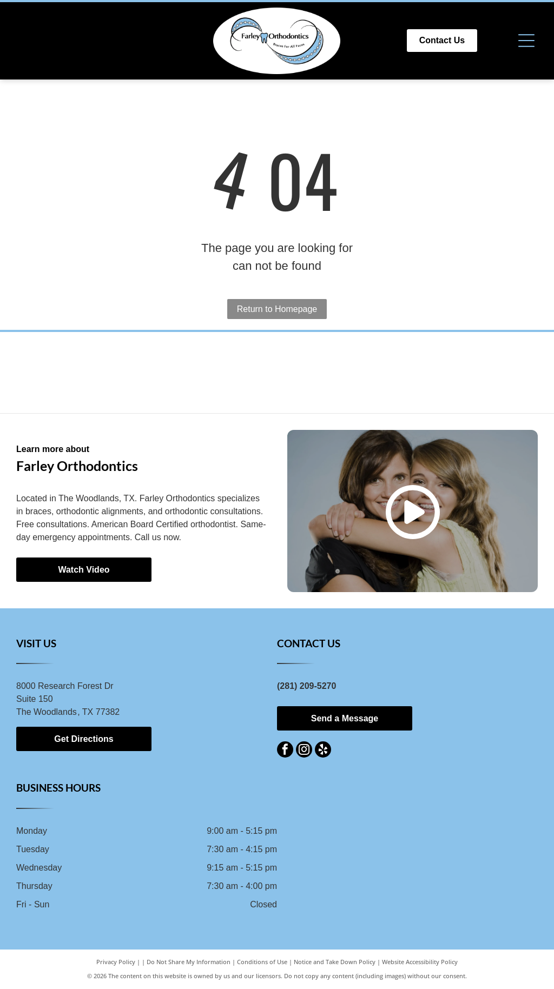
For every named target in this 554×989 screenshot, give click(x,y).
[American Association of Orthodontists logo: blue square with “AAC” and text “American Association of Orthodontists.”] (277, 373)
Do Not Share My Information (188, 962)
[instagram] (304, 750)
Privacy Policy (115, 962)
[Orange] (381, 373)
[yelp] (323, 750)
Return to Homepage (277, 309)
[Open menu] (526, 40)
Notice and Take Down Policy (334, 962)
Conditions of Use (262, 962)
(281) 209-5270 (306, 686)
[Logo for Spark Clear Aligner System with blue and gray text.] (68, 373)
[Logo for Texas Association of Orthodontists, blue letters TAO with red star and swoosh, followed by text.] (485, 373)
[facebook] (285, 750)
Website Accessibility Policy (420, 962)
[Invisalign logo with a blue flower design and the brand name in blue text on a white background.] (173, 373)
